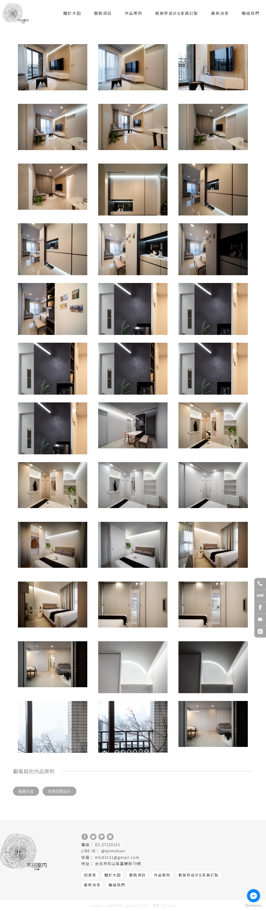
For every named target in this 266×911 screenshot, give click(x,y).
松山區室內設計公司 (130, 893)
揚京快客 (115, 905)
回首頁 (90, 875)
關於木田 (72, 13)
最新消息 (220, 13)
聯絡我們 (251, 13)
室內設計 (153, 893)
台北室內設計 (171, 893)
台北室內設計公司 (101, 893)
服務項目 (103, 13)
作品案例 (133, 13)
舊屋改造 (26, 791)
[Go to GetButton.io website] (253, 905)
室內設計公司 (76, 893)
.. (151, 905)
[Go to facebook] (253, 895)
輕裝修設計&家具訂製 (176, 13)
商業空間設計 (59, 791)
